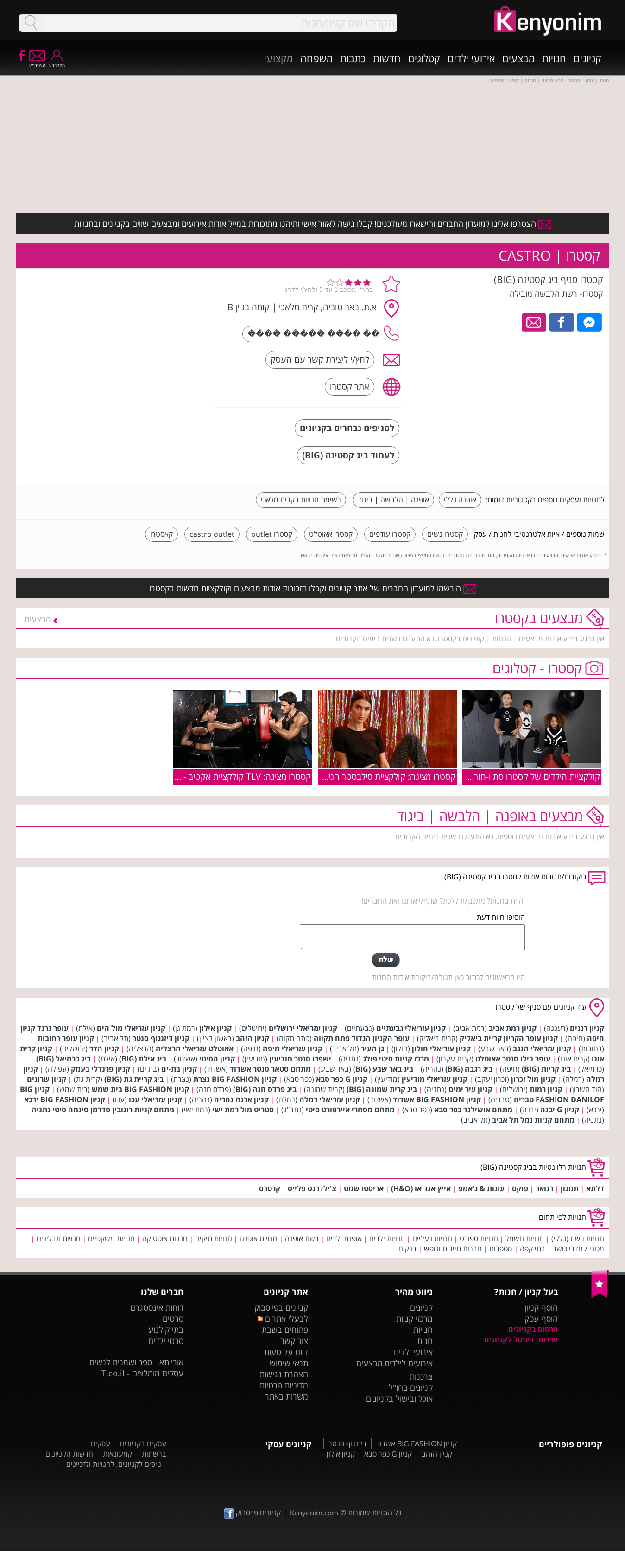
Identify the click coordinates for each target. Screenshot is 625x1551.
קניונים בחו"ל (411, 1387)
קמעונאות (117, 1454)
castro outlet (211, 534)
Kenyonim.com (314, 1512)
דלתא (595, 1188)
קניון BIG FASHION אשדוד (437, 1099)
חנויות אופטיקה (165, 1238)
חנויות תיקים (213, 1238)
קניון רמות (546, 1089)
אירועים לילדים (409, 1363)
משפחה (316, 58)
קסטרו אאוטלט (331, 534)
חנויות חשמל (524, 1238)
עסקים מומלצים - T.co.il (142, 1373)
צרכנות (421, 1376)
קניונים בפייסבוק (281, 1307)
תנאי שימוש (289, 1363)
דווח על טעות (286, 1351)
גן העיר (372, 1048)
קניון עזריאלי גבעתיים (411, 1028)
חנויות (554, 58)
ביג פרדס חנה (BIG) (265, 1089)
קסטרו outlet (271, 534)
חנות (425, 1340)
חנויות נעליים (432, 1238)
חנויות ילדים (387, 1238)
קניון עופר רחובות (66, 1038)
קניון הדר (104, 1048)
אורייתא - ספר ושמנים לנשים (136, 1362)
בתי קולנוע (165, 1329)
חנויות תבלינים (59, 1238)
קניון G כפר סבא (341, 1079)
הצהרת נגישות (283, 1374)
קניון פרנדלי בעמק (100, 1069)
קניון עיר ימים (470, 1089)
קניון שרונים (46, 1079)
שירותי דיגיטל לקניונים (521, 1339)
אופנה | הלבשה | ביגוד (393, 500)
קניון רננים (587, 1028)
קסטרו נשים (445, 534)
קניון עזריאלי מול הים (131, 1028)
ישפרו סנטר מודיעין (300, 1059)
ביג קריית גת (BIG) (134, 1079)
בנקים (407, 1248)
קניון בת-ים (179, 1069)
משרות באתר (286, 1396)
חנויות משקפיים (111, 1238)
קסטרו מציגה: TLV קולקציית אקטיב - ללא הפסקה (225, 776)
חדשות (387, 58)
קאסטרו (161, 534)
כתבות (353, 58)
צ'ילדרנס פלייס (312, 1188)
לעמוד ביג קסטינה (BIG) (348, 455)
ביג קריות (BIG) (546, 1069)
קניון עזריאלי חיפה (292, 1048)
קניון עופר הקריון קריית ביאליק (509, 1038)
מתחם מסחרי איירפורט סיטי (350, 1110)
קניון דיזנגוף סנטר (161, 1038)
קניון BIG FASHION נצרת (235, 1079)
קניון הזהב (252, 1038)
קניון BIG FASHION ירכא (64, 1099)
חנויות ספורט (479, 1238)
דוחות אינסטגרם (156, 1307)
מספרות (500, 1248)
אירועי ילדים (471, 58)
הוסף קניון (541, 1307)
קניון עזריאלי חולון (441, 1048)
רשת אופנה (302, 1238)
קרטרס (269, 1188)
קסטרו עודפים (389, 534)
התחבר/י (57, 62)
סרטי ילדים (165, 1340)
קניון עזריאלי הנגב (542, 1048)
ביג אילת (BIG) (142, 1059)
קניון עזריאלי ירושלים (303, 1028)
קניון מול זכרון (533, 1079)
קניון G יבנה (559, 1110)
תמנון (570, 1188)
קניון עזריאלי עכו (155, 1099)
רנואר (544, 1188)
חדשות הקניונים (69, 1454)
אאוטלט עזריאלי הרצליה (195, 1048)
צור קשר (294, 1340)
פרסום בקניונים (533, 1329)
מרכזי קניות (414, 1318)
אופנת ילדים (344, 1238)
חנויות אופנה (259, 1238)
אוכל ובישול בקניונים (399, 1398)
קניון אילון (215, 1028)
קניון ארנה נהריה (241, 1099)
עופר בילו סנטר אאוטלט (512, 1059)
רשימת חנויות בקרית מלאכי (301, 500)
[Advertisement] (138, 331)
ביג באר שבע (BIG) (383, 1069)
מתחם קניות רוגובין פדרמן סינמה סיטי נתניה (103, 1110)
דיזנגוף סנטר (347, 1443)
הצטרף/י (37, 62)
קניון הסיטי (217, 1059)
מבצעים (518, 58)
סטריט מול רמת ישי (243, 1110)
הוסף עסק (541, 1318)
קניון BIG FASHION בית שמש (140, 1089)
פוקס (520, 1188)
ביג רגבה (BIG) (468, 1069)
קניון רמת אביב (513, 1028)
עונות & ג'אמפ (481, 1188)
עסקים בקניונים (143, 1443)
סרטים (173, 1318)
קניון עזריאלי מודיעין (434, 1079)
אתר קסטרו (349, 386)
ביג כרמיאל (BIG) (63, 1059)
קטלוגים (424, 58)
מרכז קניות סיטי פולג (396, 1059)
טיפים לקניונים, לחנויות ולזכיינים (114, 1464)
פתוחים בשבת (285, 1329)
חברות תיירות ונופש (453, 1248)
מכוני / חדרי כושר (578, 1248)
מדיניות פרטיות (283, 1385)
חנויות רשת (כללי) (577, 1238)
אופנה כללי (460, 500)
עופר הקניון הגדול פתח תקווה (362, 1038)
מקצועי (278, 58)
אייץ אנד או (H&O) (421, 1188)
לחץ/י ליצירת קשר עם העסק (320, 359)
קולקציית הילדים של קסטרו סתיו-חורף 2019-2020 (511, 776)
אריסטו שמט (364, 1188)
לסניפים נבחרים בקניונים (347, 427)
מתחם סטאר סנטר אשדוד (270, 1069)
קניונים (587, 58)
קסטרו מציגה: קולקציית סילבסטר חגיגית (386, 776)
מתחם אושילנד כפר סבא (473, 1110)
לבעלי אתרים (283, 1318)
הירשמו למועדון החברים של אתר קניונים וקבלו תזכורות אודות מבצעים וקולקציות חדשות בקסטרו (312, 588)
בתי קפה (532, 1248)
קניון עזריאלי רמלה (329, 1099)
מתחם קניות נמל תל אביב (533, 1120)
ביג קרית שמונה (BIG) (382, 1089)
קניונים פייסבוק (252, 1512)
